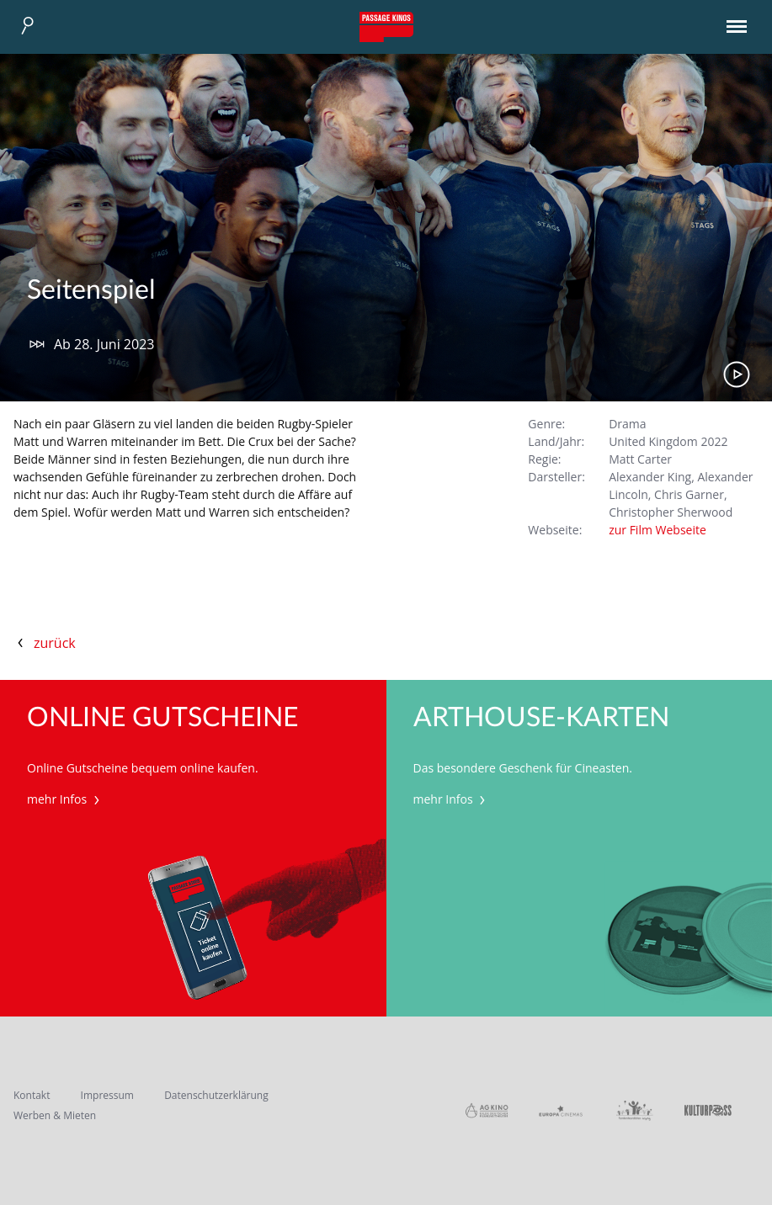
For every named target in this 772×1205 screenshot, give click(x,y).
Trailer (736, 374)
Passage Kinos (386, 27)
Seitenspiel (91, 290)
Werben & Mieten (54, 1115)
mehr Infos (65, 799)
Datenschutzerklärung (216, 1095)
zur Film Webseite (657, 530)
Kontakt (31, 1095)
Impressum (107, 1095)
